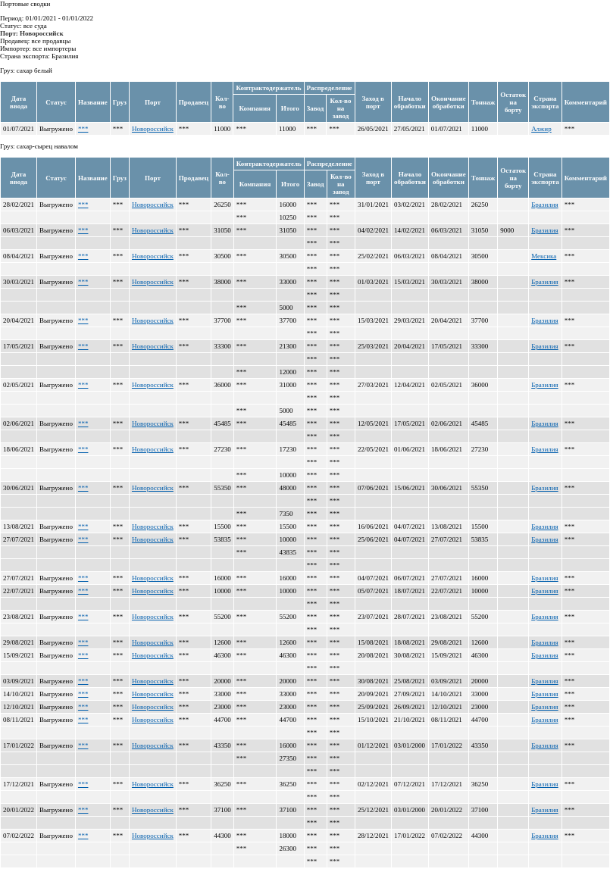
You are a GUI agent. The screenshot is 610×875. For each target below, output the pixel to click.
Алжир (541, 129)
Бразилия (544, 204)
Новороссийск (153, 129)
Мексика (543, 256)
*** (83, 129)
